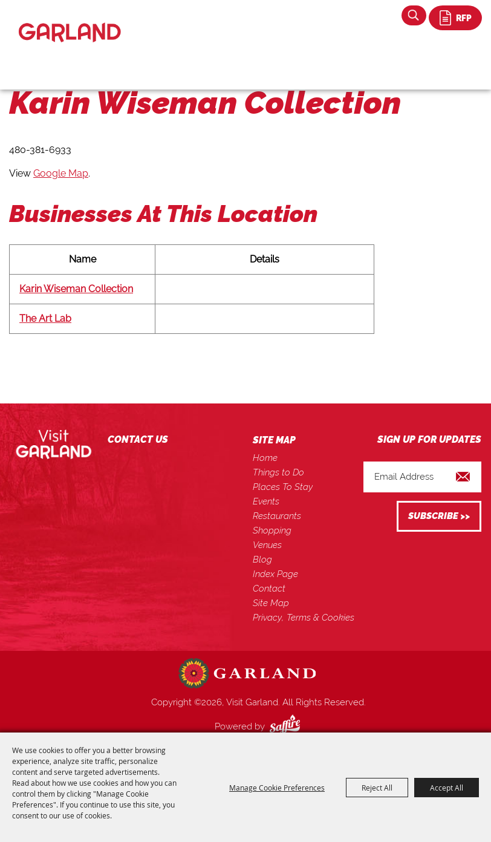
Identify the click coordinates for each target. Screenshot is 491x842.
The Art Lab (45, 318)
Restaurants (277, 516)
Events (266, 501)
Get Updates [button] (439, 516)
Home (265, 457)
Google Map (60, 173)
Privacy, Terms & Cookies (303, 617)
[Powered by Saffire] (287, 726)
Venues (267, 545)
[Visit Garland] (70, 22)
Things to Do (278, 472)
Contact (269, 588)
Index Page (275, 574)
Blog (262, 559)
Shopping (272, 530)
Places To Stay (283, 486)
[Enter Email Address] (422, 477)
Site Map (271, 603)
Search (414, 15)
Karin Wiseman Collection (76, 289)
